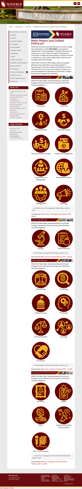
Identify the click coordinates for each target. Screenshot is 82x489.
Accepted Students (16, 41)
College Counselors (16, 59)
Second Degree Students (17, 114)
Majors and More (15, 66)
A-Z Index (66, 475)
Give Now (54, 480)
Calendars (54, 475)
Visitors (43, 477)
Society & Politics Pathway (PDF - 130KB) (58, 369)
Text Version (67, 477)
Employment (55, 477)
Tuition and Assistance (17, 72)
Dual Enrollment (15, 47)
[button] (51, 253)
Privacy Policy (67, 476)
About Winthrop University (18, 32)
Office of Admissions (15, 128)
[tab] (52, 209)
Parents (12, 56)
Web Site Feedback (69, 480)
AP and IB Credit (14, 100)
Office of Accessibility (57, 481)
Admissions (19, 27)
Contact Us (13, 81)
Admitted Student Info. (16, 97)
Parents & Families (46, 476)
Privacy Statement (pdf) (17, 78)
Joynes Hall (13, 130)
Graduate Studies (15, 50)
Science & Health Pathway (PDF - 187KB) (58, 257)
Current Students (45, 481)
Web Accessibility (69, 478)
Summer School (14, 115)
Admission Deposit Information (19, 95)
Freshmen (13, 35)
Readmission (13, 112)
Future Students (45, 475)
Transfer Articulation (16, 117)
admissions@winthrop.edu (16, 138)
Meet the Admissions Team (18, 108)
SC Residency (14, 69)
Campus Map (55, 476)
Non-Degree (14, 44)
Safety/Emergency (57, 478)
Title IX (66, 481)
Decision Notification (16, 104)
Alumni (43, 478)
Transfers (13, 38)
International (14, 53)
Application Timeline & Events (18, 102)
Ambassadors (14, 99)
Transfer (27, 27)
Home (11, 27)
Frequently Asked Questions (18, 63)
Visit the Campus (15, 75)
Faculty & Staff (45, 480)
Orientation (13, 110)
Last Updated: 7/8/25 (7, 488)
